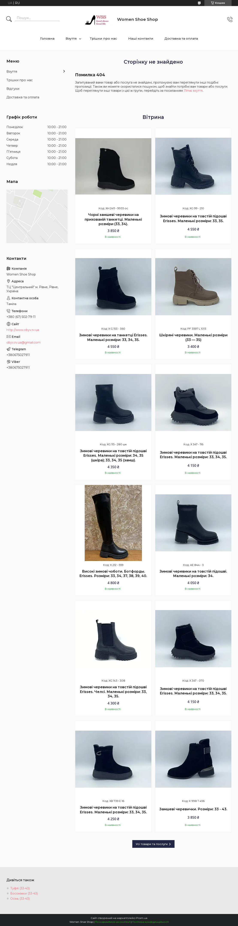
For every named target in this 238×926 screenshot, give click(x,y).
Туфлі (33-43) (20, 888)
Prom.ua (141, 918)
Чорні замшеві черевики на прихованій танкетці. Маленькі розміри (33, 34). (113, 219)
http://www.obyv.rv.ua (22, 330)
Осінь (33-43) (20, 899)
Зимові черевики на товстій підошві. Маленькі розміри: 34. (193, 573)
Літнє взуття (193, 91)
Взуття (71, 38)
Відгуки (12, 89)
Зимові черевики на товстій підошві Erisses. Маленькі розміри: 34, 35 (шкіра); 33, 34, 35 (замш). (113, 455)
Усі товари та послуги (152, 844)
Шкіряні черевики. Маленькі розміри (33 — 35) (193, 337)
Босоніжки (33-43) (24, 893)
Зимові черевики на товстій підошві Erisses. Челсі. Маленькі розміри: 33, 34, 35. (113, 691)
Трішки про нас (103, 38)
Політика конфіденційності (150, 921)
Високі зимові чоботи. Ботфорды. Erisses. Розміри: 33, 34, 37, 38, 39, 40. (113, 573)
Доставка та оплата (181, 38)
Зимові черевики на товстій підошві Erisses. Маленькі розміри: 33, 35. (193, 218)
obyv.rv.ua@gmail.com (23, 342)
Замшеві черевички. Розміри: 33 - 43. (193, 809)
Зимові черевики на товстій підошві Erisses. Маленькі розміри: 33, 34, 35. (193, 454)
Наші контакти (140, 38)
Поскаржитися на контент (112, 921)
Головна (47, 38)
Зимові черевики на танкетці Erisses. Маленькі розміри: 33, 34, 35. (113, 337)
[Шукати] (9, 19)
